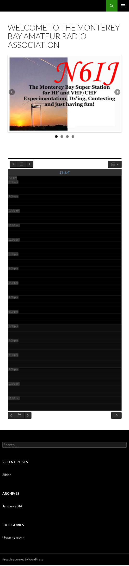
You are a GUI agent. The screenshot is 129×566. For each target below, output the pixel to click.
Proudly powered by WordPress (22, 560)
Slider (6, 475)
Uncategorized (13, 538)
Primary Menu (123, 6)
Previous (12, 92)
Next (117, 92)
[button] (116, 416)
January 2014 (12, 507)
